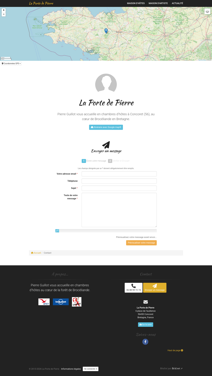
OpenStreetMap (202, 60)
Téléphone (72, 181)
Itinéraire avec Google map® (106, 127)
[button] (106, 31)
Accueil (36, 253)
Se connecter (90, 369)
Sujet (74, 188)
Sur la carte (146, 324)
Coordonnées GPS (11, 63)
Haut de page (175, 350)
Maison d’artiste (158, 3)
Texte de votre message (71, 197)
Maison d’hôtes (136, 3)
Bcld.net (176, 368)
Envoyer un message (155, 287)
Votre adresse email (67, 174)
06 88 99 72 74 (133, 287)
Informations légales (71, 369)
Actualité (177, 3)
